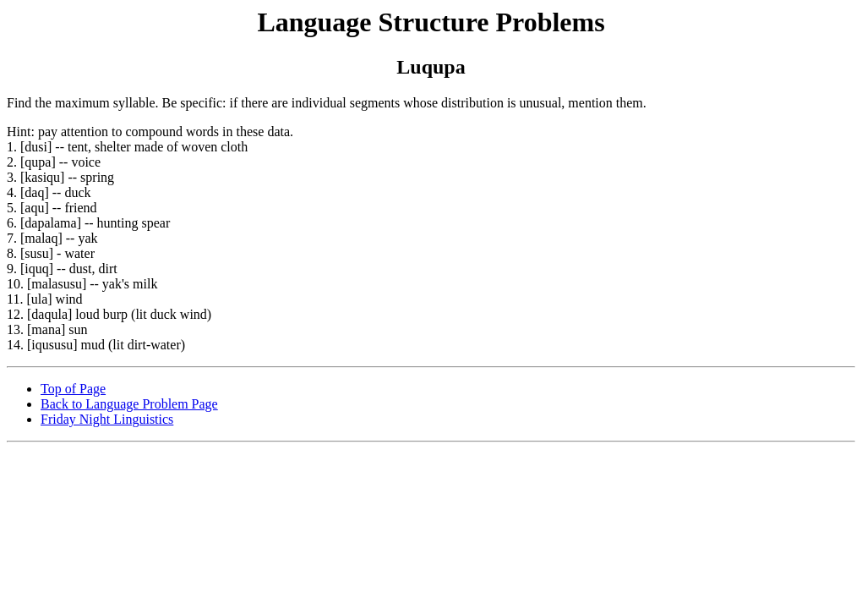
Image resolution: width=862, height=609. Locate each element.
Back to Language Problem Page (129, 404)
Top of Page (73, 388)
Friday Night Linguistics (107, 419)
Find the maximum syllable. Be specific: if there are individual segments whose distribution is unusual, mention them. (431, 212)
